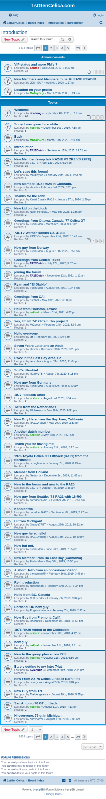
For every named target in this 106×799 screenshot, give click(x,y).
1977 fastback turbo (29, 395)
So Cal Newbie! (26, 370)
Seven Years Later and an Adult (38, 346)
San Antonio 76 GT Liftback (35, 703)
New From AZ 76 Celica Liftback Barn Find (47, 679)
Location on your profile (33, 90)
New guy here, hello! (30, 533)
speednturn (37, 585)
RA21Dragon (38, 422)
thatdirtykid (36, 174)
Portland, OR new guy (31, 607)
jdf (31, 336)
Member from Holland (31, 472)
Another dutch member (32, 431)
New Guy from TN (28, 691)
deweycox (36, 682)
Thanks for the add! (29, 196)
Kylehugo (36, 669)
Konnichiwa (23, 509)
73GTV (34, 162)
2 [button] (51, 48)
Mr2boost (35, 324)
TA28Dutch (37, 150)
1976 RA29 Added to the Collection (41, 630)
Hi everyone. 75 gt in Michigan (38, 715)
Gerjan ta (35, 475)
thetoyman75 (38, 573)
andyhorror (36, 718)
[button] (38, 48)
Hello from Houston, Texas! (35, 309)
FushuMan (36, 223)
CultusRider (37, 598)
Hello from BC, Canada (32, 595)
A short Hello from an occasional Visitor (45, 570)
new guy (21, 642)
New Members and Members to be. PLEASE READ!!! (55, 79)
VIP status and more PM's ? (35, 64)
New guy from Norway (31, 247)
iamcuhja (35, 361)
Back (18, 136)
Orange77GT (38, 524)
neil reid (35, 127)
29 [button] (78, 48)
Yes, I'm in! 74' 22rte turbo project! (41, 321)
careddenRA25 (39, 499)
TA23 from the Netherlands (35, 407)
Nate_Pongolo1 (39, 211)
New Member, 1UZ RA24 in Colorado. (43, 184)
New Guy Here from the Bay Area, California (48, 419)
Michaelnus (37, 410)
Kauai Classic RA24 (42, 199)
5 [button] (68, 48)
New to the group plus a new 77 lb (41, 654)
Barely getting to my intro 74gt (38, 666)
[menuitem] (13, 15)
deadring (35, 113)
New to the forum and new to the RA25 (44, 484)
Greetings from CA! (29, 297)
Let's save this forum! (31, 171)
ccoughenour (38, 463)
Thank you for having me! (34, 444)
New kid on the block (30, 208)
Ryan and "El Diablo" (30, 284)
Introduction (14, 32)
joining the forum (27, 272)
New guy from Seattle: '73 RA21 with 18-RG (48, 496)
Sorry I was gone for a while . (37, 124)
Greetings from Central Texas (37, 260)
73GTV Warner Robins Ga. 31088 (39, 233)
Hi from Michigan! (28, 521)
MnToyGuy (37, 93)
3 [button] (57, 48)
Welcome (21, 110)
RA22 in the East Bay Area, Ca (38, 358)
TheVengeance (39, 694)
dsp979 (34, 300)
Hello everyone (26, 333)
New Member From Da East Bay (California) (48, 558)
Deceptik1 (36, 620)
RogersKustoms (39, 610)
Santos (34, 67)
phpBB (40, 789)
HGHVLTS (36, 373)
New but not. (24, 546)
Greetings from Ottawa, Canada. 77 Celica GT (49, 220)
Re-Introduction (26, 582)
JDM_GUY (36, 82)
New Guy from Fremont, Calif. (37, 617)
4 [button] (62, 48)
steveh (34, 187)
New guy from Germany (32, 382)
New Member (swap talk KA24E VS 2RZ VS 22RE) (52, 159)
